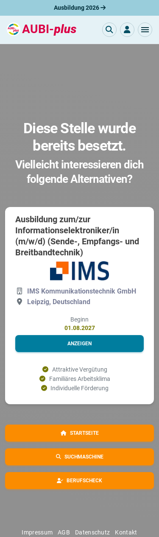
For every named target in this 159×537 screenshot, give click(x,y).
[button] (145, 29)
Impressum (37, 532)
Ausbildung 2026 (80, 7)
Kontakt (126, 532)
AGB (64, 532)
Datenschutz (92, 532)
